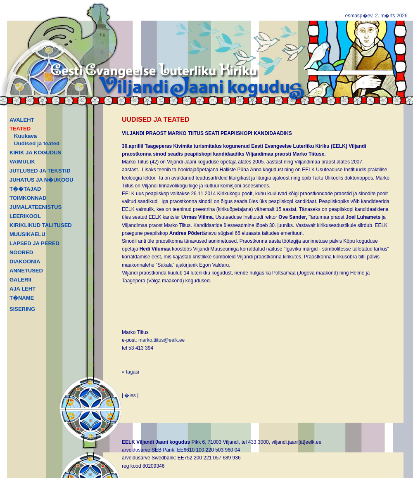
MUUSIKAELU (27, 234)
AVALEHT (21, 120)
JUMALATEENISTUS (35, 207)
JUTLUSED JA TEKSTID (40, 171)
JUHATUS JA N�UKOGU (41, 180)
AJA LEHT (22, 289)
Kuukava (25, 136)
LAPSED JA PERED (34, 243)
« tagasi (130, 372)
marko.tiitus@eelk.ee (161, 340)
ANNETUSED (26, 270)
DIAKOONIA (24, 261)
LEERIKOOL (25, 216)
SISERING (22, 309)
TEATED (20, 128)
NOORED (21, 252)
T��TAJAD (25, 189)
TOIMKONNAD (27, 198)
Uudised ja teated (36, 143)
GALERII (20, 280)
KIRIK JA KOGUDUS (35, 152)
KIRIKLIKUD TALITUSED (40, 225)
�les (129, 395)
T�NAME (21, 298)
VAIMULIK (22, 162)
